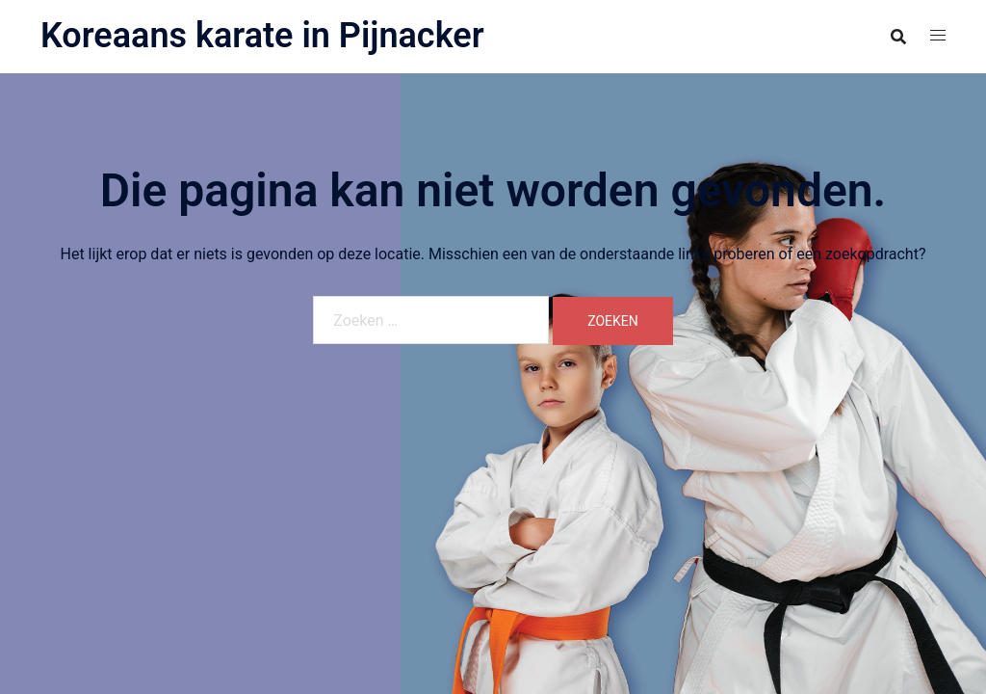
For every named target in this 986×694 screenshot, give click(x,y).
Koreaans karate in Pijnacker (262, 35)
